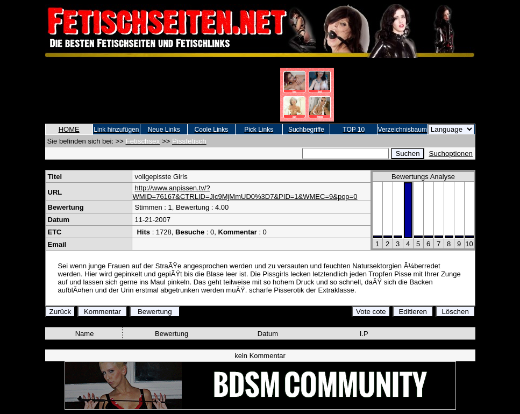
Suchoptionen (451, 153)
